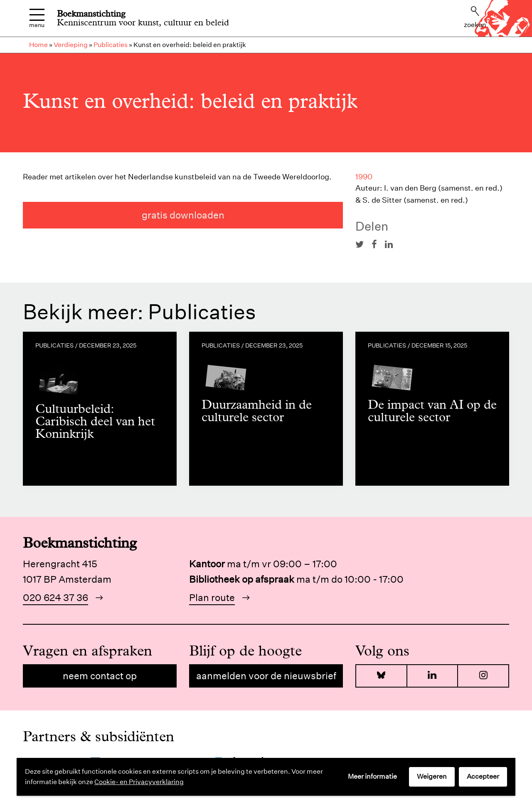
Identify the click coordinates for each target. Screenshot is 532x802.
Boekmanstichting (91, 14)
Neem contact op (100, 675)
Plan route (212, 597)
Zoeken (475, 17)
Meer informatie (372, 776)
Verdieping (71, 45)
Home (38, 45)
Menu (36, 18)
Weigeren (432, 776)
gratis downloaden (183, 215)
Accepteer (483, 776)
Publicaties (111, 45)
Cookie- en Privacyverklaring (139, 782)
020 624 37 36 (55, 597)
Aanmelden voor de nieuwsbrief (266, 675)
